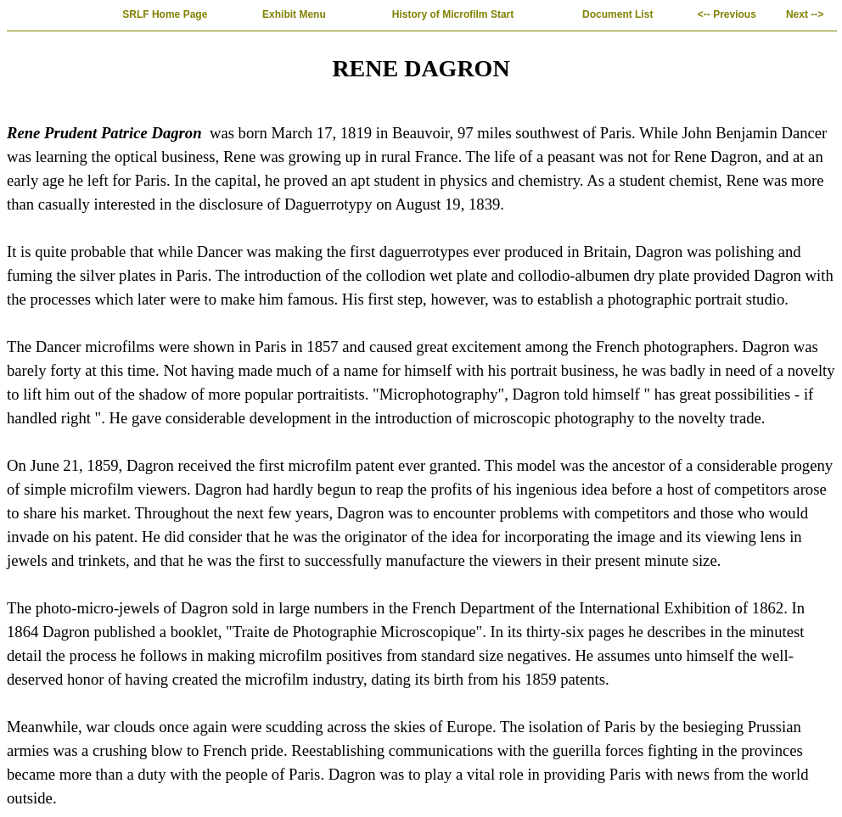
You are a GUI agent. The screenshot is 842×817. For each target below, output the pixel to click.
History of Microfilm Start (453, 14)
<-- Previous (727, 14)
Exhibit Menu (294, 14)
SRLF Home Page (165, 14)
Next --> (804, 14)
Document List (618, 14)
